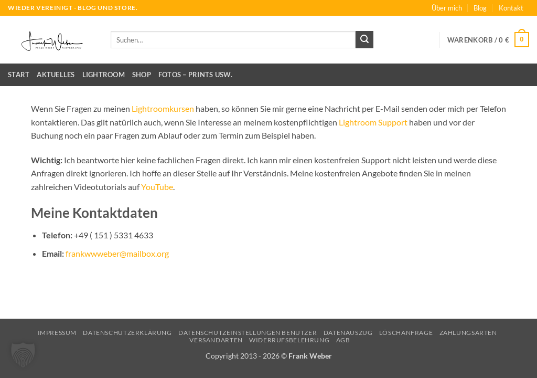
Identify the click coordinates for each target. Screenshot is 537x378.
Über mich (447, 8)
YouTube (157, 187)
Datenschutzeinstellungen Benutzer (247, 333)
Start (18, 74)
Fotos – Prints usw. (195, 74)
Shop (141, 74)
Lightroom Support (373, 122)
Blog (480, 8)
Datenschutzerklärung (127, 333)
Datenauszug (348, 333)
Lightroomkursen (163, 108)
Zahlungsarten (468, 333)
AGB (343, 340)
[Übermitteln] (364, 40)
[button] (488, 40)
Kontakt (511, 8)
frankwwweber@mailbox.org (117, 253)
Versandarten (215, 340)
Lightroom (103, 74)
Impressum (57, 333)
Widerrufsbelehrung (289, 340)
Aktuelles (55, 74)
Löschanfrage (406, 333)
